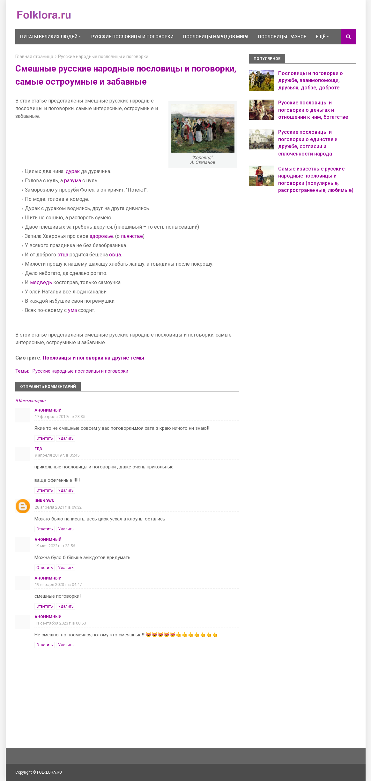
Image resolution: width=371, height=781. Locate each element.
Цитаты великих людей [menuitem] (49, 36)
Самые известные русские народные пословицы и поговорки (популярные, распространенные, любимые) (315, 179)
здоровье (101, 236)
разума (72, 181)
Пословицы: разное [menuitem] (282, 36)
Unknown (44, 501)
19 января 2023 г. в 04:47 (58, 584)
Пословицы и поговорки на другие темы (93, 358)
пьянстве (132, 236)
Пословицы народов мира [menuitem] (216, 36)
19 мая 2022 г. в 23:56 (55, 545)
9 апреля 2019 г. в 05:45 (57, 455)
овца (115, 255)
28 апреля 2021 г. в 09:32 (58, 507)
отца (62, 255)
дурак (73, 171)
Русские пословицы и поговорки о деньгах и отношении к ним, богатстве (313, 110)
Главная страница (34, 56)
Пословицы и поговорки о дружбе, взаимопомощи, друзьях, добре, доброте (310, 80)
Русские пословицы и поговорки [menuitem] (132, 36)
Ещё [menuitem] (320, 36)
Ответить (44, 438)
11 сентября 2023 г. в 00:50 (60, 623)
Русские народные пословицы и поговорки (103, 56)
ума (72, 310)
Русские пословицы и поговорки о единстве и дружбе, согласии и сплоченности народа (308, 142)
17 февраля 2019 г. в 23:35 (60, 416)
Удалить (65, 438)
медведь (41, 282)
